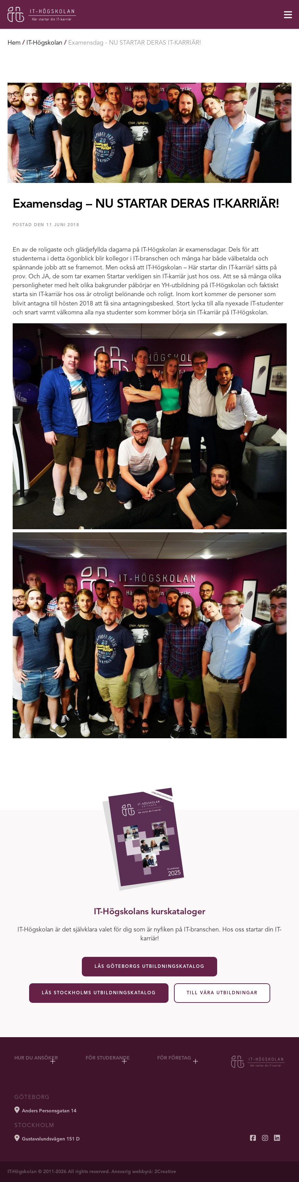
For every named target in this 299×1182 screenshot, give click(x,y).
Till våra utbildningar (222, 993)
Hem (14, 43)
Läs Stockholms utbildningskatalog (99, 993)
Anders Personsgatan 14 (45, 1109)
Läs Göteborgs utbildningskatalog (149, 966)
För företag (174, 1058)
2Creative (165, 1171)
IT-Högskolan (44, 43)
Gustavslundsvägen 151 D (47, 1138)
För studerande (108, 1058)
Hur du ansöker (36, 1058)
